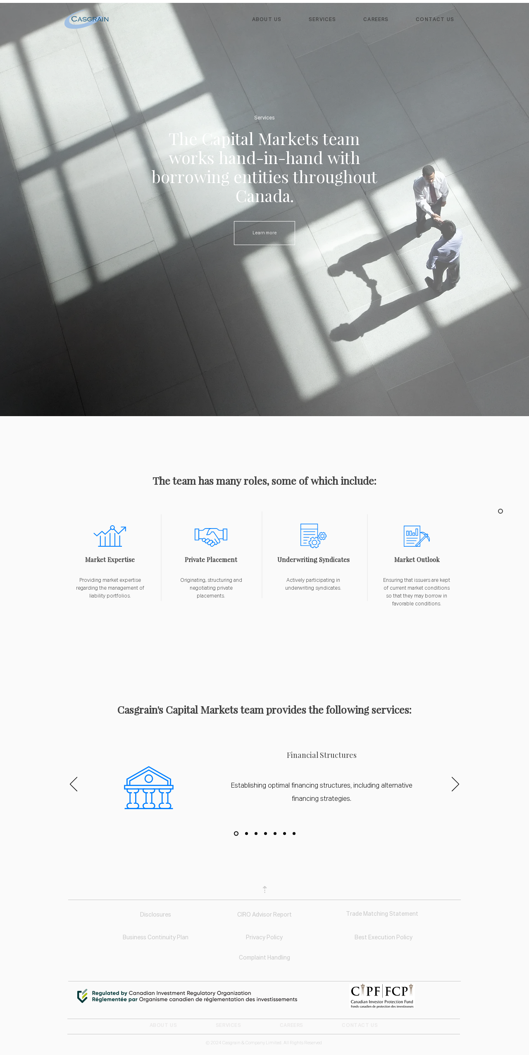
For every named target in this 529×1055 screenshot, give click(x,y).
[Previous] (73, 785)
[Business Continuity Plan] (156, 938)
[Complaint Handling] (264, 958)
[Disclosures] (156, 915)
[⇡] (264, 891)
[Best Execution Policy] (383, 938)
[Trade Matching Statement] (381, 915)
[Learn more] (264, 233)
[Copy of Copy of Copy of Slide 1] (265, 833)
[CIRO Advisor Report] (264, 915)
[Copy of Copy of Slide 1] (256, 833)
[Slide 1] (236, 833)
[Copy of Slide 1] (246, 833)
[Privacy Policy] (264, 938)
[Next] (455, 785)
